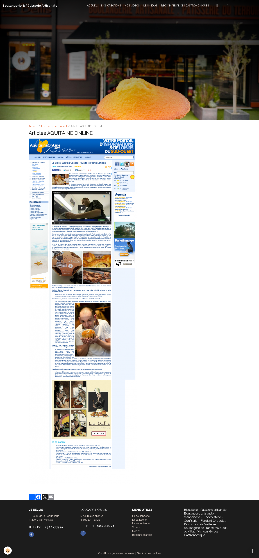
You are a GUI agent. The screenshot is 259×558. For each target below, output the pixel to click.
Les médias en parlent (54, 126)
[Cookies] (8, 550)
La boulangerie (141, 516)
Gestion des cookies (149, 553)
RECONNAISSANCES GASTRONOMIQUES (185, 5)
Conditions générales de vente (116, 553)
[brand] (30, 5)
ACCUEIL (92, 5)
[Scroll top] (251, 550)
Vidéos (136, 527)
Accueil (33, 126)
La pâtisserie (139, 519)
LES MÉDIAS (150, 5)
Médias (136, 531)
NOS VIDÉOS (132, 5)
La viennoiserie (140, 523)
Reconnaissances (142, 534)
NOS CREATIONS (111, 5)
